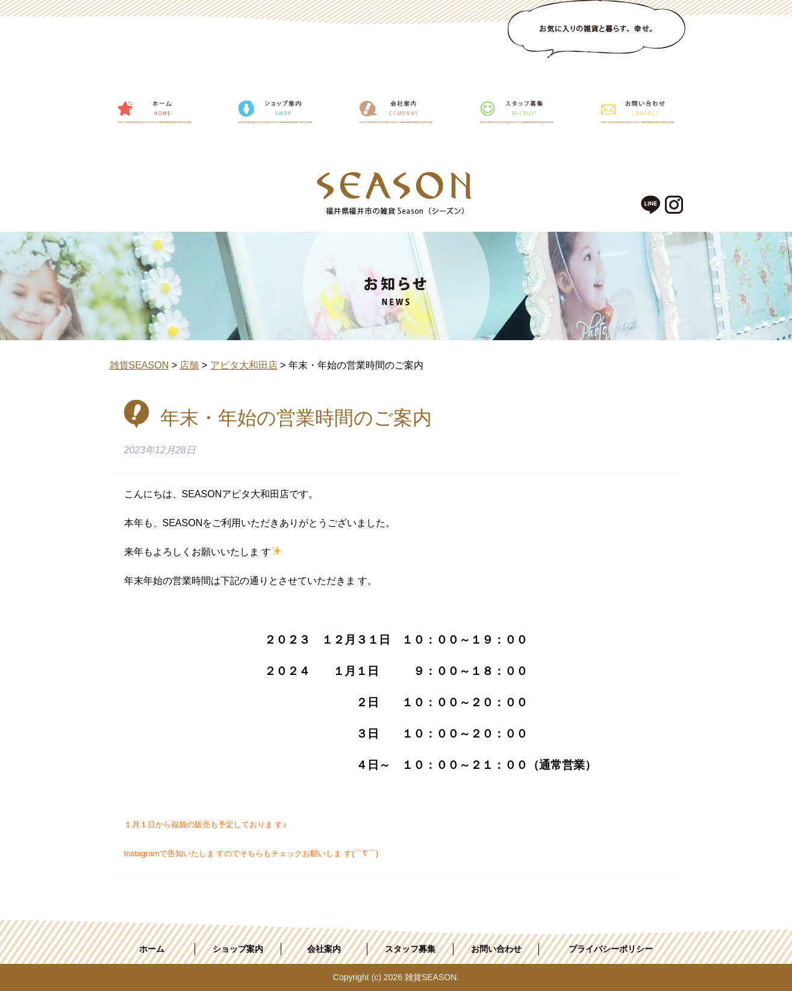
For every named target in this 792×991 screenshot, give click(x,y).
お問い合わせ (496, 949)
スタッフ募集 (410, 949)
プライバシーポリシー (611, 949)
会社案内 (324, 949)
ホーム (151, 949)
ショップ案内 (238, 949)
